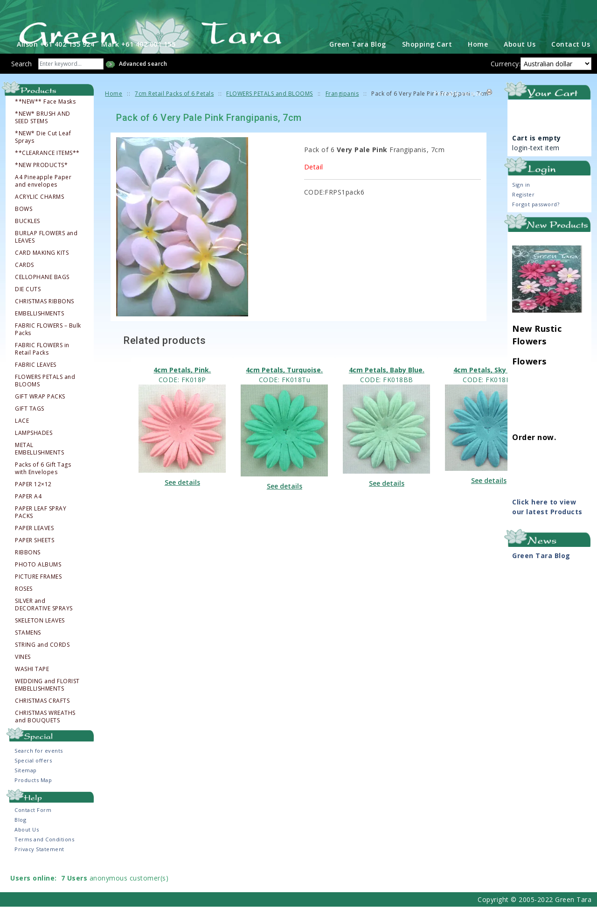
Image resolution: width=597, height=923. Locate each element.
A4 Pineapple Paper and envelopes (43, 197)
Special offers (33, 776)
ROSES (24, 605)
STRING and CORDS (42, 661)
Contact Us (570, 60)
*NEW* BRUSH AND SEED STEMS (42, 133)
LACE (22, 437)
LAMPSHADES (33, 449)
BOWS (23, 225)
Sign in (521, 200)
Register (523, 210)
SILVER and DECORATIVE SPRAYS (44, 621)
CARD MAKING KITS (42, 269)
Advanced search (143, 80)
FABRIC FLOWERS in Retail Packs (42, 365)
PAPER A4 (28, 513)
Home (478, 60)
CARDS (24, 281)
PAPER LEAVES (34, 544)
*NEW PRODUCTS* (41, 181)
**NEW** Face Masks (45, 118)
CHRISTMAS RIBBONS (44, 318)
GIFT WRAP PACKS (40, 413)
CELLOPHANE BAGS (42, 293)
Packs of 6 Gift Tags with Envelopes (43, 484)
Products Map (33, 796)
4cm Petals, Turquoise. (284, 386)
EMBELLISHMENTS (39, 330)
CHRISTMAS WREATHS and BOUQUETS (45, 733)
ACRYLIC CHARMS (39, 213)
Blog (20, 835)
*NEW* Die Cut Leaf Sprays (43, 153)
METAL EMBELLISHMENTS (39, 465)
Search (21, 80)
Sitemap (25, 786)
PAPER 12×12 (33, 500)
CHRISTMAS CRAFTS (42, 717)
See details (182, 498)
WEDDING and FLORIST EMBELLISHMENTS (47, 701)
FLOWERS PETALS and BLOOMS (45, 397)
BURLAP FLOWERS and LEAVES (46, 253)
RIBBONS (28, 569)
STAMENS (28, 649)
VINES (23, 673)
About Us (519, 60)
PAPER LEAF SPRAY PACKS (40, 528)
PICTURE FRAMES (38, 593)
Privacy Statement (39, 865)
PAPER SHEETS (34, 556)
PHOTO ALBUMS (38, 581)
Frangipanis (342, 110)
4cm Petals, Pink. (182, 386)
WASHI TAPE (32, 685)
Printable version (458, 110)
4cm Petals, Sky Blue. (488, 386)
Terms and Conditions (44, 855)
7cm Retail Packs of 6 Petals (174, 110)
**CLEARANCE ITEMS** (47, 169)
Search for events (38, 766)
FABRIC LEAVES (35, 381)
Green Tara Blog (357, 60)
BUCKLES (27, 237)
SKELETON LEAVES (40, 637)
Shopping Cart (427, 60)
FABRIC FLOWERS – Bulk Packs (48, 345)
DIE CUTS (28, 305)
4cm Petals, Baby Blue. (386, 386)
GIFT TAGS (29, 425)
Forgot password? (535, 220)
